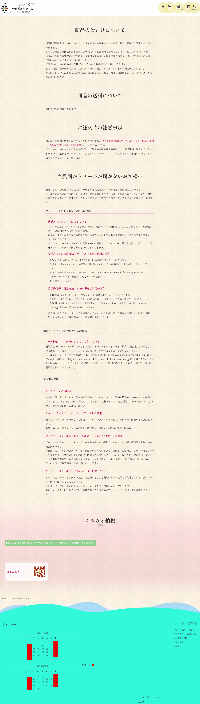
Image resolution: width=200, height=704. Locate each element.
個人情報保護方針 (108, 694)
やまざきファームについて (184, 651)
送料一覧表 (178, 658)
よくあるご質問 (180, 655)
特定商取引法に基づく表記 (85, 694)
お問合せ (177, 662)
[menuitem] (136, 9)
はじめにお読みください (184, 648)
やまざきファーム (27, 638)
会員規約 (123, 694)
